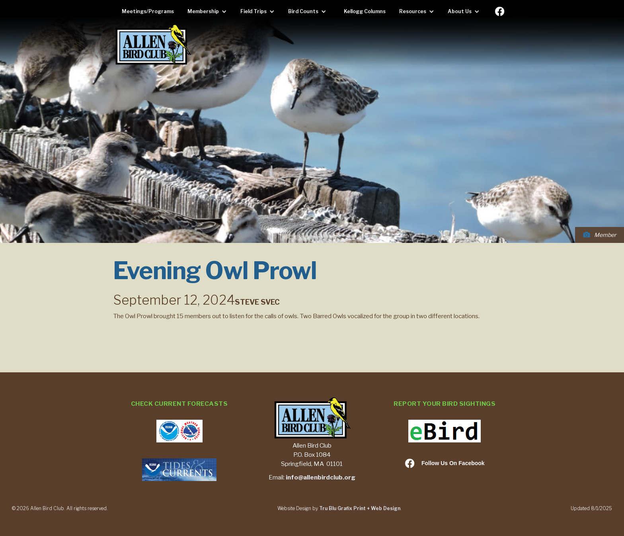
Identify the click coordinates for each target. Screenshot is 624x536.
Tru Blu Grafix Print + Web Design (359, 508)
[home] (153, 45)
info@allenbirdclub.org (320, 477)
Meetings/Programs (148, 11)
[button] (209, 11)
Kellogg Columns (365, 11)
